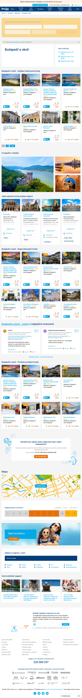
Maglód (24, 567)
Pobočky (45, 647)
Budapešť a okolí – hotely (15, 324)
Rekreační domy (6, 654)
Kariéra (45, 644)
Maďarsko (17, 13)
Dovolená (10, 13)
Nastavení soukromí (68, 642)
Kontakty (45, 654)
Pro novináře (46, 639)
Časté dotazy (26, 639)
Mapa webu (25, 654)
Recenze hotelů (60, 9)
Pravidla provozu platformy (70, 644)
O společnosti (46, 652)
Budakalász (39, 567)
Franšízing (45, 649)
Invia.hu (52, 689)
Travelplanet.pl (59, 689)
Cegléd (24, 565)
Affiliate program (47, 642)
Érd (52, 565)
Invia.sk (47, 689)
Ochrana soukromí (68, 639)
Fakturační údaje (26, 647)
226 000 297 (41, 662)
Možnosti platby (26, 649)
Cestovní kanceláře (7, 639)
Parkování (4, 649)
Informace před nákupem (29, 642)
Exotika (4, 647)
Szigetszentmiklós (71, 567)
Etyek (8, 567)
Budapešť (9, 565)
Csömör (38, 565)
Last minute (5, 644)
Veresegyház (55, 567)
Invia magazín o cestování (29, 652)
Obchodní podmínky (27, 644)
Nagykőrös (69, 565)
